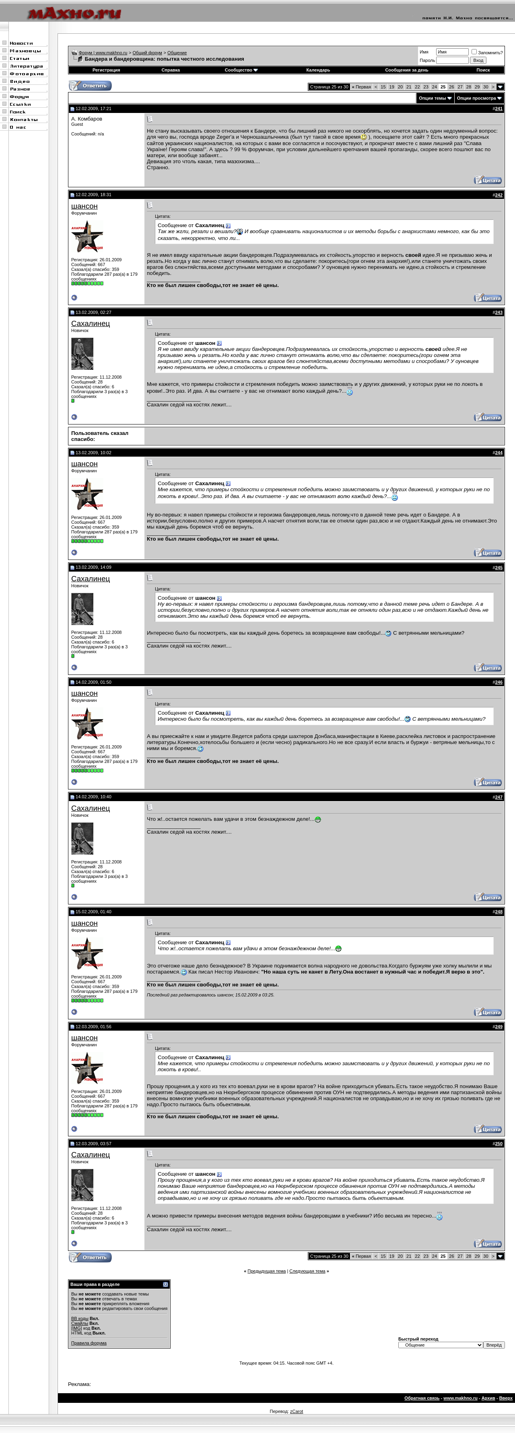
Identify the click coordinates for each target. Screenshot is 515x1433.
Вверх (506, 1398)
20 (400, 86)
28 (468, 86)
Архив (488, 1398)
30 (485, 86)
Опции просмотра (476, 98)
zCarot (296, 1411)
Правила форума (89, 1343)
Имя (424, 51)
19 (391, 86)
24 (434, 86)
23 (426, 86)
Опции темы (432, 98)
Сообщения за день (406, 70)
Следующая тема (307, 1271)
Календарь (318, 70)
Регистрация (106, 70)
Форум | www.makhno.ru (103, 52)
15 (383, 86)
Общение (177, 52)
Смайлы (79, 1323)
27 (460, 86)
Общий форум (147, 52)
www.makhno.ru (460, 1398)
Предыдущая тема (266, 1271)
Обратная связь (421, 1398)
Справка (170, 70)
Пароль (427, 60)
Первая (361, 86)
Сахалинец (90, 323)
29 (477, 86)
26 (451, 86)
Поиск (483, 70)
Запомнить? (487, 52)
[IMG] (76, 1328)
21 (408, 86)
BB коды (80, 1318)
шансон (84, 206)
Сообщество (241, 70)
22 (417, 86)
